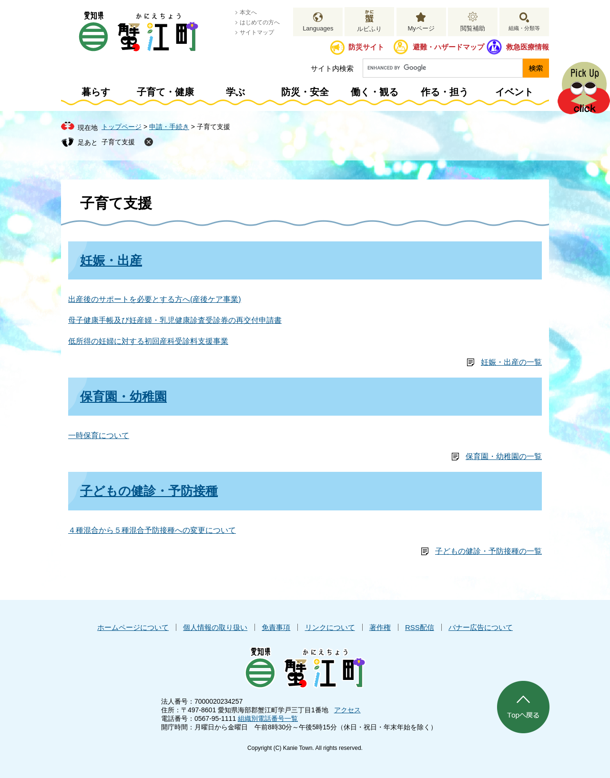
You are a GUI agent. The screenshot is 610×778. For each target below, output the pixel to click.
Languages (318, 28)
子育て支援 (118, 142)
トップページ (122, 126)
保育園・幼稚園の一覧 (504, 456)
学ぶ (235, 92)
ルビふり (369, 28)
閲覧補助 (472, 28)
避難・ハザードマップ (448, 47)
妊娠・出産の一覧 (511, 362)
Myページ (420, 28)
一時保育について (98, 435)
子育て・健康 (165, 92)
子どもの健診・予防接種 (149, 491)
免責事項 (276, 627)
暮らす (95, 92)
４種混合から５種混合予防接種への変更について (152, 530)
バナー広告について (480, 627)
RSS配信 (419, 627)
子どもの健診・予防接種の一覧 (488, 551)
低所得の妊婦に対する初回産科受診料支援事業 (148, 341)
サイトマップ (257, 32)
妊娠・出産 (111, 260)
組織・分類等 (524, 28)
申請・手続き (169, 126)
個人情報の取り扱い (215, 627)
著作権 (380, 627)
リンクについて (330, 627)
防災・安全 (305, 92)
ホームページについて (133, 627)
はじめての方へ (260, 22)
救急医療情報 (527, 47)
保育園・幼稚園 (123, 396)
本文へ (248, 12)
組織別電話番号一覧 (268, 718)
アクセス (347, 710)
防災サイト (366, 47)
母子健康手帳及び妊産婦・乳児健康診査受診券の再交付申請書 (175, 320)
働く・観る (374, 92)
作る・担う (444, 92)
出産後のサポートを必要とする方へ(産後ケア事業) (154, 299)
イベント (514, 92)
